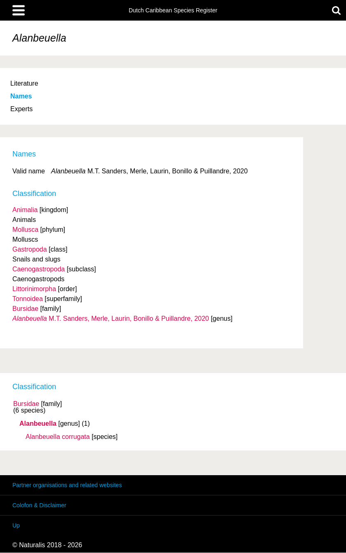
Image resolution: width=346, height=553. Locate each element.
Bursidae (26, 404)
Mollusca (25, 229)
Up (16, 525)
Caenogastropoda (38, 269)
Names (21, 96)
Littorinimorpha (34, 288)
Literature (24, 83)
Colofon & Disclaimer (39, 505)
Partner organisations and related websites (67, 485)
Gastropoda (29, 249)
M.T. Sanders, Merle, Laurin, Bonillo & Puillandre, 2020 (110, 318)
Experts (21, 108)
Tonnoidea (27, 298)
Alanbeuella (37, 423)
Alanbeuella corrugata (58, 437)
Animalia (25, 209)
